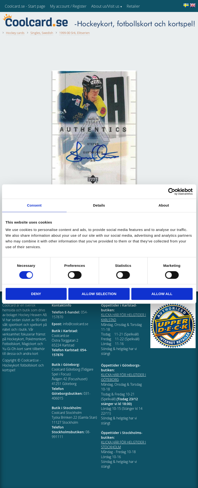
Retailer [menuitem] (133, 6)
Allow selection (99, 294)
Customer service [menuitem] (141, 18)
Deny (36, 294)
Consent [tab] (34, 205)
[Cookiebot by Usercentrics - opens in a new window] (171, 191)
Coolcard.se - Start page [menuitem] (25, 6)
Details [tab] (99, 205)
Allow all (161, 294)
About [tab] (163, 205)
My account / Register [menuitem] (68, 6)
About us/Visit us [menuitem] (105, 6)
